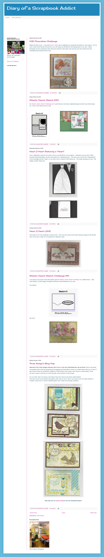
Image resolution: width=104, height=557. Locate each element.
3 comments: (52, 224)
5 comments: (52, 271)
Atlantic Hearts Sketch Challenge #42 (43, 104)
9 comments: (52, 356)
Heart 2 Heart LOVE (40, 231)
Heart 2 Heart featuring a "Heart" (46, 151)
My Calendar (16, 17)
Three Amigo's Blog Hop (42, 363)
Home (7, 17)
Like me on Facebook (13, 61)
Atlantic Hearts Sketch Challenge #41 (49, 276)
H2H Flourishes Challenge (43, 41)
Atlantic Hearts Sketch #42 (44, 100)
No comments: (53, 92)
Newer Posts (33, 512)
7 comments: (52, 144)
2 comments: (52, 508)
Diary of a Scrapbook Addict (41, 8)
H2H (46, 155)
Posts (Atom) (40, 515)
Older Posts (93, 512)
